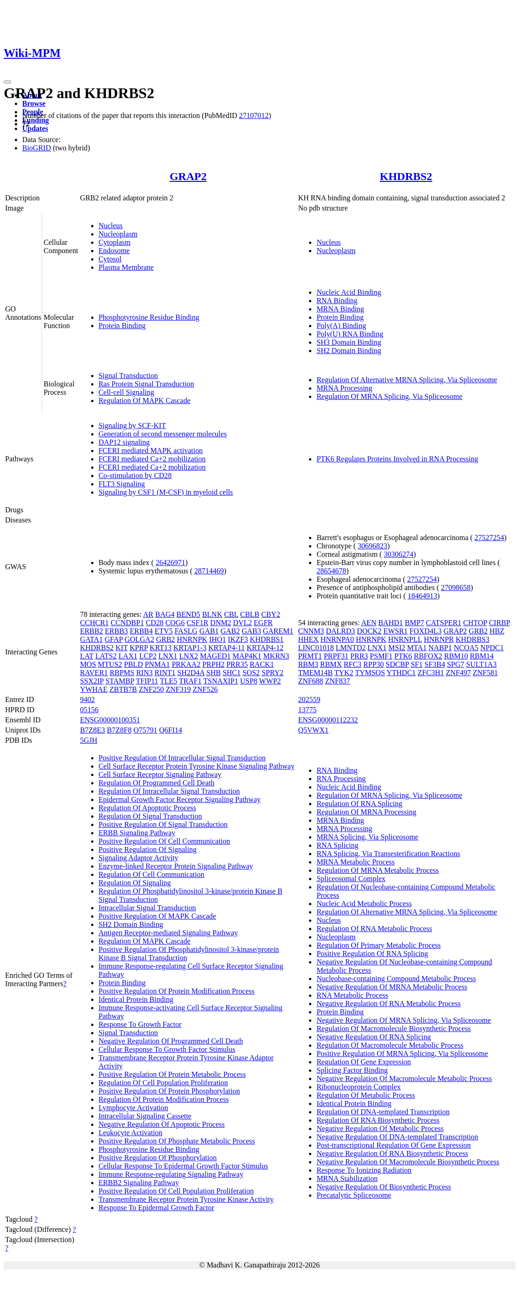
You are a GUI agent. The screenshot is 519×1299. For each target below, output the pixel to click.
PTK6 (403, 656)
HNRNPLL (405, 639)
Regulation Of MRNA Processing (366, 812)
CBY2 (270, 614)
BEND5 (188, 614)
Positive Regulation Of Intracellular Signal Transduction (182, 758)
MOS (88, 664)
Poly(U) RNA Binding (349, 334)
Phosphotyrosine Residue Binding (149, 317)
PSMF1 (381, 656)
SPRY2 (273, 673)
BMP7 (414, 623)
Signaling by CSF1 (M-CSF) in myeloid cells (166, 492)
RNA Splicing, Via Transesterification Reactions (388, 854)
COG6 (175, 623)
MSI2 (397, 648)
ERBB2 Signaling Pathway (139, 1183)
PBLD (133, 664)
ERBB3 (116, 631)
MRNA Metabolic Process (355, 862)
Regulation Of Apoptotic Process (147, 808)
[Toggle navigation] (7, 82)
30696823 (372, 546)
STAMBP (119, 681)
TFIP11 (147, 681)
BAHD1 (390, 623)
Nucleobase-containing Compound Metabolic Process (396, 978)
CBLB (250, 614)
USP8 (248, 681)
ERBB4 (141, 631)
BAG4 (165, 614)
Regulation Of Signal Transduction (150, 816)
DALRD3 (340, 631)
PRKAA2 (186, 664)
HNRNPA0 (337, 639)
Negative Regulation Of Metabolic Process (380, 1128)
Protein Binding (122, 325)
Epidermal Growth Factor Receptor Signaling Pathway (180, 799)
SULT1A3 (481, 664)
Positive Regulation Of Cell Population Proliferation (176, 1191)
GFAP (114, 639)
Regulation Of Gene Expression (363, 1062)
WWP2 (270, 681)
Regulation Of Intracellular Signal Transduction (169, 791)
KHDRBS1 (267, 639)
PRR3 (359, 656)
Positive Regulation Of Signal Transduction (163, 824)
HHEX (308, 639)
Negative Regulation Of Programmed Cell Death (171, 1041)
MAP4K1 (247, 656)
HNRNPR (439, 639)
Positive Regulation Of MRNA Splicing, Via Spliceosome (402, 1053)
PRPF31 (336, 656)
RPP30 (373, 664)
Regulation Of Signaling (135, 883)
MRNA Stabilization (346, 1178)
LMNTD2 (351, 648)
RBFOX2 (428, 656)
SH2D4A (190, 673)
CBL (231, 614)
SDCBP (397, 664)
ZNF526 (204, 689)
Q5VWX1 (313, 730)
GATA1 (91, 639)
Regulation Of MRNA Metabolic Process (377, 870)
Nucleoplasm (118, 234)
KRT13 (161, 648)
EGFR (263, 623)
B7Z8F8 (119, 730)
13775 (307, 710)
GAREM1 (278, 631)
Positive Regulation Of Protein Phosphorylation (169, 1091)
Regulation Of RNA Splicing (359, 804)
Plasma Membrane (126, 267)
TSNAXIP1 (220, 681)
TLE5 (168, 681)
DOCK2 (369, 631)
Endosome (114, 251)
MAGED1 (215, 656)
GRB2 (165, 639)
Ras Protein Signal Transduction (146, 384)
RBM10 (456, 656)
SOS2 (251, 673)
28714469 (209, 571)
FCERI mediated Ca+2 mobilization (152, 459)
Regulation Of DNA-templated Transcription (383, 1112)
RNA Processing (340, 779)
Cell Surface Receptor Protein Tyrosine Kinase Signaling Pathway (197, 766)
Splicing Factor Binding (352, 1070)
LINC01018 (316, 648)
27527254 (489, 537)
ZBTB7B (123, 689)
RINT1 (164, 673)
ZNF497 (458, 673)
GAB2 (230, 631)
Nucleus (111, 226)
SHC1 (231, 673)
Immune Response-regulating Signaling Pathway (171, 1174)
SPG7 (455, 664)
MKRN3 (276, 656)
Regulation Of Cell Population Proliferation (163, 1083)
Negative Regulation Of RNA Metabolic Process (388, 1003)
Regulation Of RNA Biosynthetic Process (377, 1120)
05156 (89, 710)
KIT (122, 648)
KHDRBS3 (472, 639)
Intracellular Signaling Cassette (145, 1116)
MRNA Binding (340, 309)
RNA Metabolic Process (352, 995)
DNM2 (220, 623)
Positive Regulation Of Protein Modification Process (176, 991)
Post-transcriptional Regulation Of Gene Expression (393, 1145)
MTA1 (416, 648)
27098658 (455, 587)
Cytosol (110, 259)
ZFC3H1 (431, 673)
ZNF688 (310, 681)
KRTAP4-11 (226, 648)
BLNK (212, 614)
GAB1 (209, 631)
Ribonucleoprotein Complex (358, 1087)
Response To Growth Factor (140, 1024)
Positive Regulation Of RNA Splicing (372, 953)
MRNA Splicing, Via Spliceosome (367, 837)
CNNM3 (311, 631)
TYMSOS (370, 673)
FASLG (186, 631)
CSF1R (197, 623)
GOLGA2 (139, 639)
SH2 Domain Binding (348, 350)
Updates (35, 128)
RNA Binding (336, 301)
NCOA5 (466, 648)
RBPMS (122, 673)
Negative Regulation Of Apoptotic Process (162, 1124)
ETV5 (163, 631)
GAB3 (251, 631)
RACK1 (262, 664)
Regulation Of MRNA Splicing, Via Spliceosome (389, 396)
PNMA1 (157, 664)
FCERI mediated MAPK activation (151, 450)
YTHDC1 (401, 673)
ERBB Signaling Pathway (137, 833)
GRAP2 (188, 176)
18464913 (422, 596)
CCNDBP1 (127, 623)
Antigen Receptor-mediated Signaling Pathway (168, 933)
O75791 (145, 730)
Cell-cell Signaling (126, 392)
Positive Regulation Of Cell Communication (164, 841)
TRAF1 (190, 681)
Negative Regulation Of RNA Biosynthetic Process (392, 1153)
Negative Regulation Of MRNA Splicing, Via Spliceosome (403, 1020)
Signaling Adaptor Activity (138, 858)
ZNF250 (151, 689)
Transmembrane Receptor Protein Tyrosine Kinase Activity (186, 1199)
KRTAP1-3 (190, 648)
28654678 (331, 571)
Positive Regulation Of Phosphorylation (158, 1158)
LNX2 (188, 656)
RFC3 (352, 664)
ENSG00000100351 (110, 720)
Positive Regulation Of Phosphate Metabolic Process (177, 1141)
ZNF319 (178, 689)
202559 (309, 699)
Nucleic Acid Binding (348, 292)
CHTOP (475, 623)
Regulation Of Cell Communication (151, 874)
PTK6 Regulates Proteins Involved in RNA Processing (397, 459)
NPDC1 (492, 648)
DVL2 (242, 623)
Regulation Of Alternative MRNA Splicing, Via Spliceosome (406, 380)
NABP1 (440, 648)
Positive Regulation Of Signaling (148, 849)
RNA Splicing (337, 845)
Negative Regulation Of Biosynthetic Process (383, 1187)
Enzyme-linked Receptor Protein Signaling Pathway (176, 866)
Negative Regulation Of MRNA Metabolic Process (391, 987)
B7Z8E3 (92, 730)
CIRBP (499, 623)
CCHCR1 (94, 623)
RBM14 (482, 656)
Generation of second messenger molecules (163, 434)
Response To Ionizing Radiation (363, 1170)
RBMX (331, 664)
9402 (87, 699)
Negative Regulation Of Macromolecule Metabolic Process (404, 1078)
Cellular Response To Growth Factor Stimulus (167, 1049)
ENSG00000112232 (328, 720)
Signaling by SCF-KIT (132, 425)
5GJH (88, 740)
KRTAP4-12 (265, 648)
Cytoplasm (114, 242)
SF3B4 (435, 664)
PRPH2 (213, 664)
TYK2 (343, 673)
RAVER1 (94, 673)
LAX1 (127, 656)
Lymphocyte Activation (133, 1108)
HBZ (496, 631)
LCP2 (147, 656)
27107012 (254, 115)
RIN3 (144, 673)
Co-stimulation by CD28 (135, 475)
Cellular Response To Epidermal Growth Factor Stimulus (183, 1166)
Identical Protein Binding (136, 999)
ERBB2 (91, 631)
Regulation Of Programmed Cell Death (157, 783)
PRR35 (236, 664)
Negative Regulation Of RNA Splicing (373, 1037)
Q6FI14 (170, 730)
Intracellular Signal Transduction (147, 908)
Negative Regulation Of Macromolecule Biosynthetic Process (407, 1162)
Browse (33, 103)
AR (148, 614)
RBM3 (308, 664)
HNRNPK (192, 639)
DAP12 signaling (124, 442)
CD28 (154, 623)
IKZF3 (238, 639)
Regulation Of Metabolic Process (365, 1095)
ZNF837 (337, 681)
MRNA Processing (344, 388)
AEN (369, 623)
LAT (86, 656)
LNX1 (167, 656)
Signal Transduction (128, 375)
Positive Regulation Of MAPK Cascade (157, 916)
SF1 (417, 664)
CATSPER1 (443, 623)
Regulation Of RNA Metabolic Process (374, 928)
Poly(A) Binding (341, 325)
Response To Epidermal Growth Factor (156, 1208)
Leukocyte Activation (130, 1133)
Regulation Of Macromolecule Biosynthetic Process (393, 1028)
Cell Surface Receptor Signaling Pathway (160, 774)
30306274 (399, 554)
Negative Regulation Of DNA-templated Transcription (397, 1137)
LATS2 (106, 656)
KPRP (139, 648)
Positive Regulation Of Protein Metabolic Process (172, 1074)
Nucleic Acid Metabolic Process (364, 903)
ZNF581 (485, 673)
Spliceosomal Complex (350, 879)
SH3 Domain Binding (348, 342)
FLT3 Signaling (122, 484)
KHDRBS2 (406, 176)
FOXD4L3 (425, 631)
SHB (213, 673)
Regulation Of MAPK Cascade (145, 400)
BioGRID (36, 148)
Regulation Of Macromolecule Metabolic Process (389, 1045)
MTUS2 (110, 664)
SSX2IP (92, 681)
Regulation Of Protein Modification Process (164, 1099)
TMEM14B (315, 673)
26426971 (170, 562)
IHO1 (217, 639)
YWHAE (94, 689)
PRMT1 (310, 656)
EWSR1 (395, 631)
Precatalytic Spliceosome (353, 1195)
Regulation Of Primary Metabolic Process (378, 945)
